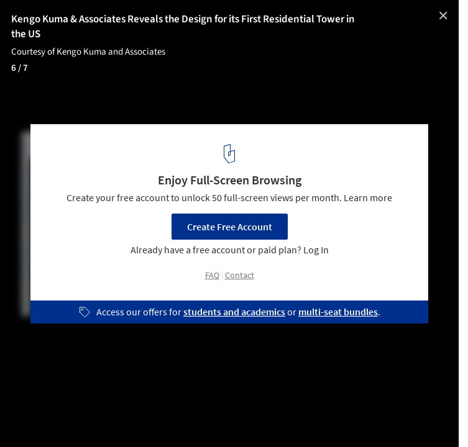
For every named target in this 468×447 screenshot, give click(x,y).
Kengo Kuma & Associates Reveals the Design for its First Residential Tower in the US (183, 27)
